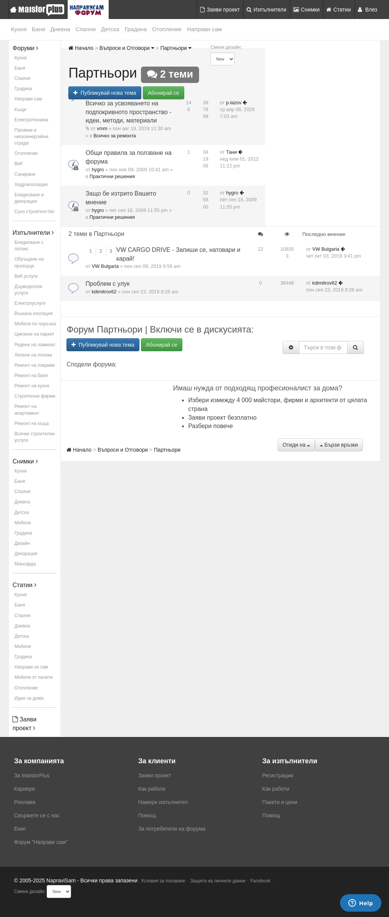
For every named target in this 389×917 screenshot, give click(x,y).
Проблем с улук (107, 283)
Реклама (24, 802)
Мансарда (25, 564)
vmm (102, 128)
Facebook (260, 881)
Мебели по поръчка (35, 323)
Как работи (151, 789)
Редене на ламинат (34, 344)
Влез (368, 9)
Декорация (25, 553)
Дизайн (22, 543)
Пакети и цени (279, 802)
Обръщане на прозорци (29, 262)
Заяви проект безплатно (222, 417)
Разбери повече (210, 426)
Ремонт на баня (31, 375)
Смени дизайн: (226, 47)
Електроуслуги (30, 303)
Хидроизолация (30, 184)
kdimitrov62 (104, 292)
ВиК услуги (26, 276)
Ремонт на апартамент (26, 410)
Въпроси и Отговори (127, 48)
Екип (20, 829)
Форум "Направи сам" (41, 842)
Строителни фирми (34, 396)
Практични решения (112, 176)
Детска (110, 29)
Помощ (147, 815)
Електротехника (31, 120)
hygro (98, 169)
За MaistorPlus (31, 775)
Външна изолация (33, 313)
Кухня (19, 29)
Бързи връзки (339, 445)
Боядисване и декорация (29, 198)
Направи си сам (31, 667)
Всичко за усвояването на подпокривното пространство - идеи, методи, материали (128, 112)
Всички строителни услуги (34, 437)
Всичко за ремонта (114, 136)
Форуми (25, 48)
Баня (38, 29)
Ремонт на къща (31, 423)
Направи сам (204, 29)
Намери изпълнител (163, 802)
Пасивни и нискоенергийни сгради (31, 136)
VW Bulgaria (105, 266)
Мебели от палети (33, 677)
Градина (136, 29)
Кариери (24, 789)
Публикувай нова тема (104, 93)
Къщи (20, 109)
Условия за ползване (163, 881)
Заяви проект (220, 9)
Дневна (60, 29)
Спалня (86, 29)
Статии (338, 9)
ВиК (18, 163)
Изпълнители (266, 9)
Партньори (175, 48)
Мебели (22, 522)
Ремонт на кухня (31, 385)
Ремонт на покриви (34, 365)
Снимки (306, 9)
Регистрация (277, 775)
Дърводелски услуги (28, 290)
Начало (80, 48)
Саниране (24, 174)
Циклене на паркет (34, 334)
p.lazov (234, 102)
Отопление (167, 29)
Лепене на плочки (33, 355)
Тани (231, 152)
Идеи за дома (28, 698)
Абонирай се (163, 93)
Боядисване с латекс (28, 246)
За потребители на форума (172, 829)
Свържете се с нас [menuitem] (37, 815)
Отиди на (296, 445)
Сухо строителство (34, 211)
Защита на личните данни (217, 881)
